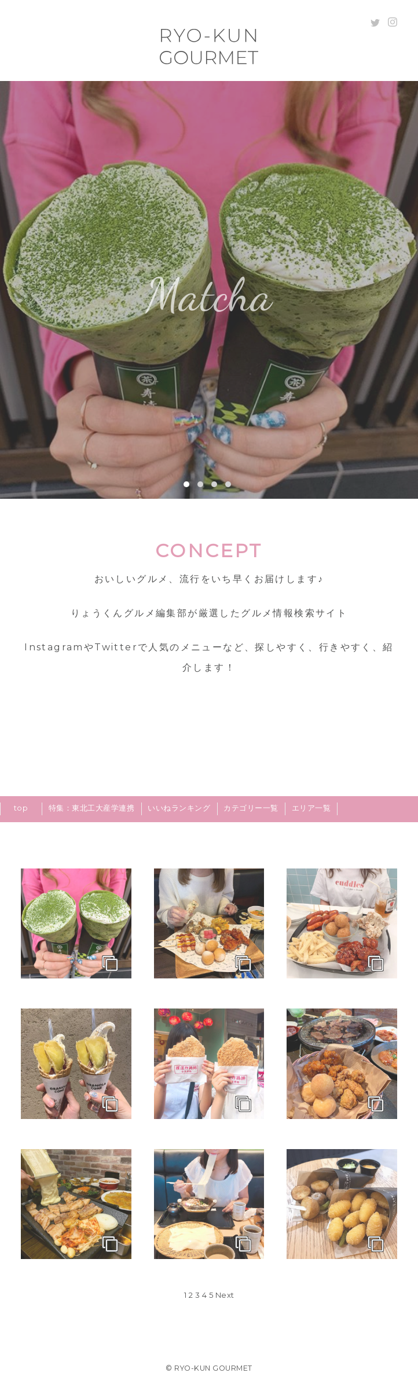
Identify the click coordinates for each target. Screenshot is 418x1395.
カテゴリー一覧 (250, 807)
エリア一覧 (311, 807)
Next (224, 1295)
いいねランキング (179, 807)
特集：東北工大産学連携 (92, 807)
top (21, 807)
